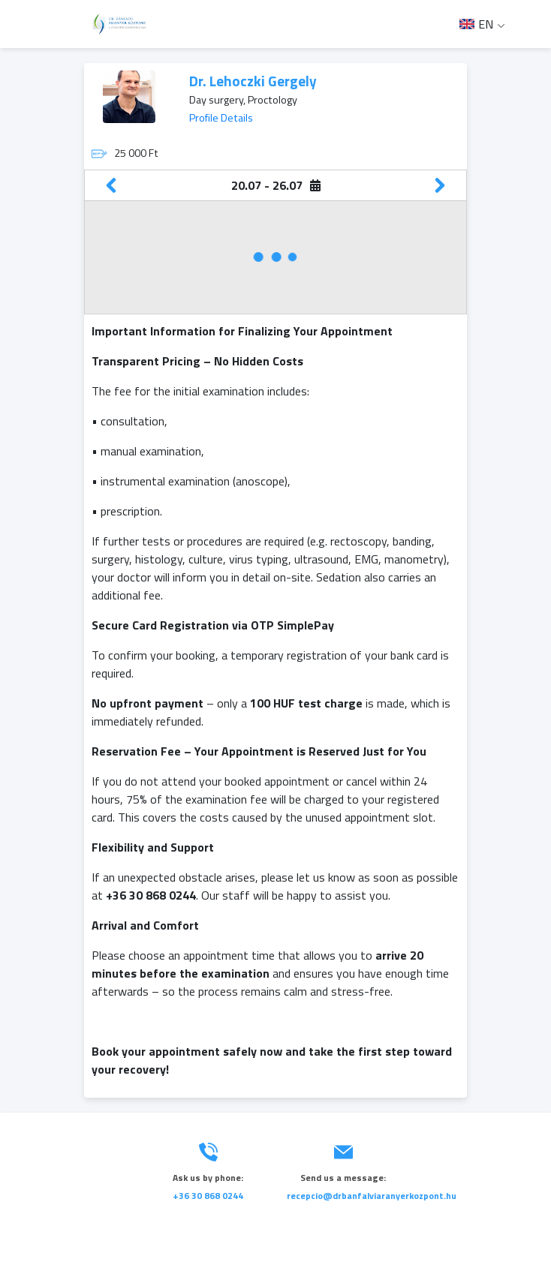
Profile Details (221, 118)
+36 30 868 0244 (208, 1195)
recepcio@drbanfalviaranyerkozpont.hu (371, 1195)
